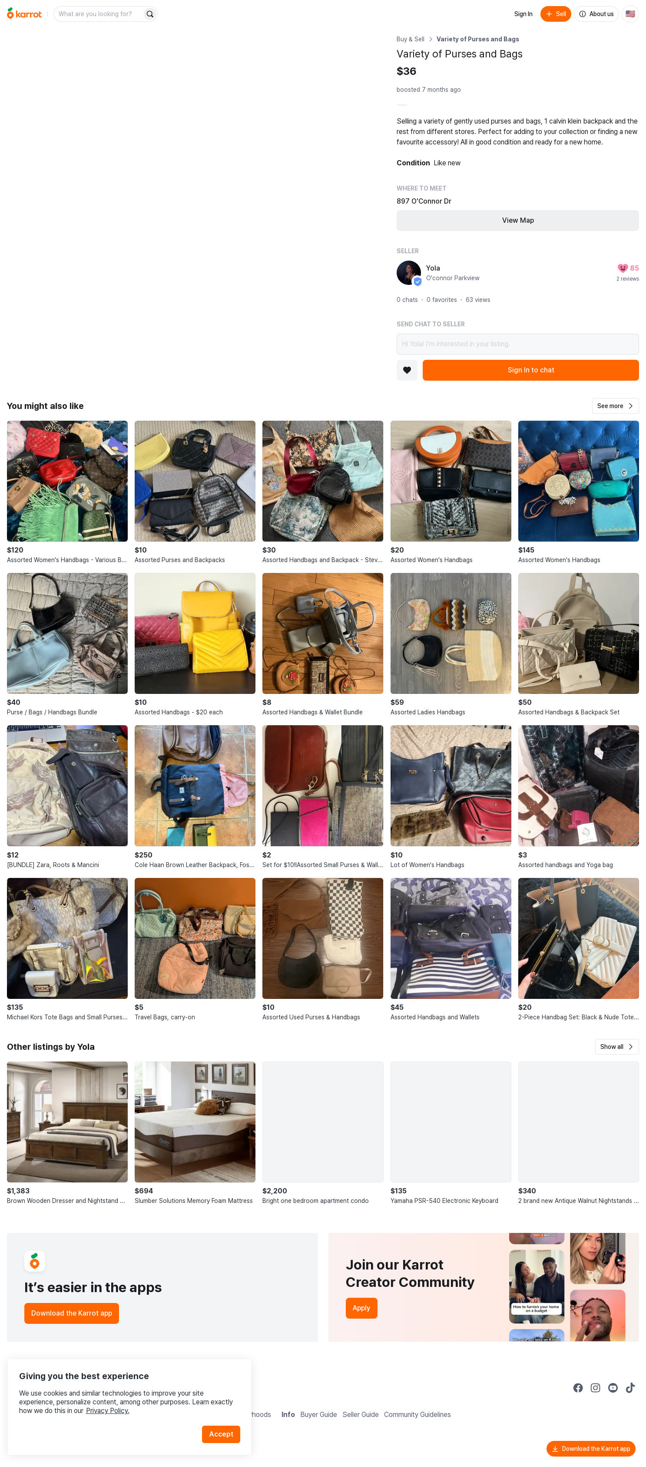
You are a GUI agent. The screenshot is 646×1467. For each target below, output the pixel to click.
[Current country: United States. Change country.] (630, 14)
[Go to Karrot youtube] (613, 1388)
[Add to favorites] (407, 370)
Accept (224, 1423)
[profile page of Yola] (409, 273)
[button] (615, 406)
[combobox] (98, 14)
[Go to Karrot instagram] (595, 1388)
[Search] (150, 14)
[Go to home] (24, 13)
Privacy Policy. (116, 1400)
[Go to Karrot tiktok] (630, 1388)
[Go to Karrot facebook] (578, 1388)
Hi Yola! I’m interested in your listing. (518, 344)
